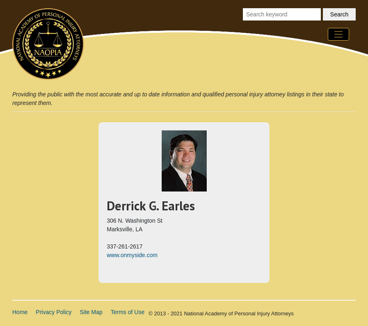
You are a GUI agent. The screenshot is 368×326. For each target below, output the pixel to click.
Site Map (91, 312)
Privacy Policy (53, 312)
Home (19, 312)
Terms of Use (127, 312)
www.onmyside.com (132, 255)
